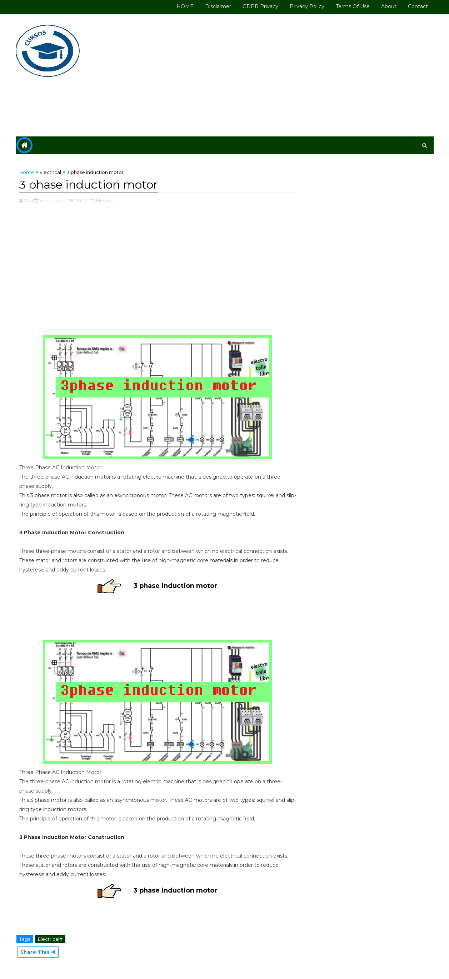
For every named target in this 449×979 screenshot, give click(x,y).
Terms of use (353, 6)
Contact (418, 6)
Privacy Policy (307, 6)
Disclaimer (218, 6)
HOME (185, 6)
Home (26, 172)
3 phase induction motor (175, 586)
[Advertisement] (303, 76)
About (388, 6)
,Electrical (106, 200)
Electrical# (50, 939)
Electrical (50, 172)
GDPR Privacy (260, 6)
